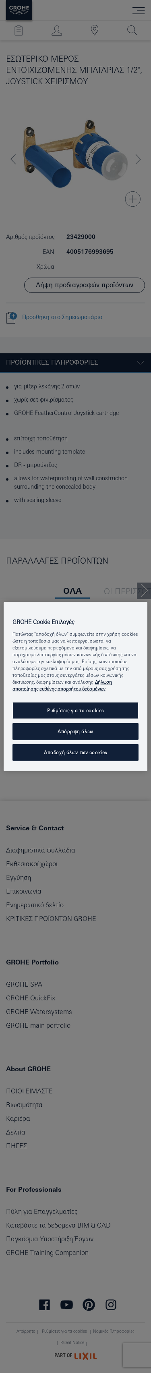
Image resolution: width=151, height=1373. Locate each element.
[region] (75, 686)
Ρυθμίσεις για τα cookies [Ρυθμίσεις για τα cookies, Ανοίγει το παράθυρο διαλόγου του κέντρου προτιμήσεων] (75, 710)
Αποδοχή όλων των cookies (75, 752)
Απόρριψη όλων (75, 731)
